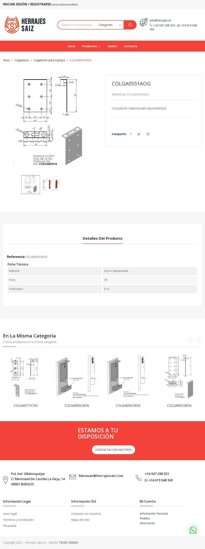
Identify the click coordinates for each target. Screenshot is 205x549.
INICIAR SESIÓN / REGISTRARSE (27, 4)
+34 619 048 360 (159, 480)
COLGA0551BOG (179, 406)
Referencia (16, 256)
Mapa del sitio (80, 520)
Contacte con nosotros (86, 514)
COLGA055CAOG (77, 406)
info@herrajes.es (160, 20)
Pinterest (149, 134)
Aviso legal (10, 514)
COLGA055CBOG (128, 406)
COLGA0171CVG (26, 406)
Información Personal (154, 513)
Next (102, 124)
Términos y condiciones (18, 520)
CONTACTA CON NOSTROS (113, 450)
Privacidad (9, 526)
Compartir (131, 134)
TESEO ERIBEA (68, 542)
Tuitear (140, 134)
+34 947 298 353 (162, 25)
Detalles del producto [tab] (103, 238)
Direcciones (147, 523)
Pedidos (145, 518)
